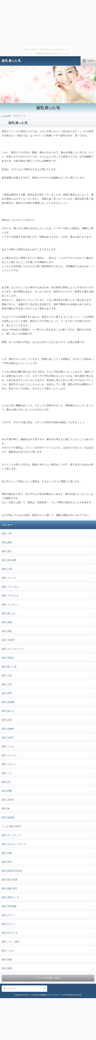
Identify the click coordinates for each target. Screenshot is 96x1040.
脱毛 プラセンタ (10, 595)
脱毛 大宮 (7, 684)
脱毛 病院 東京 (9, 888)
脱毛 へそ (7, 773)
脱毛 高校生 (8, 657)
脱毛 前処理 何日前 (12, 870)
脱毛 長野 (7, 693)
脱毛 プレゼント (10, 604)
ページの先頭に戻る (48, 978)
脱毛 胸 (5, 808)
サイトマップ (10, 988)
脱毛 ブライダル (10, 586)
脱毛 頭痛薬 (8, 817)
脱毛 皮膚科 (8, 728)
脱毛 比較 (7, 720)
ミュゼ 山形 (6, 116)
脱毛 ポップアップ (11, 835)
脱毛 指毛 (7, 861)
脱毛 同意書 (8, 702)
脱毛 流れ (7, 551)
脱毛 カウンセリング (13, 649)
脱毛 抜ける (8, 711)
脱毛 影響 (7, 791)
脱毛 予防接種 (9, 906)
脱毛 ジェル (8, 746)
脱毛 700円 (7, 737)
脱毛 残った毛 (11, 60)
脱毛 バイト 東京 (11, 941)
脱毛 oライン (8, 924)
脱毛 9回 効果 (9, 560)
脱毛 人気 (7, 675)
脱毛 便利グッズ (10, 897)
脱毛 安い (7, 782)
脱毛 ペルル (8, 950)
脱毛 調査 (7, 542)
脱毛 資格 (7, 631)
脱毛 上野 (7, 533)
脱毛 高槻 (7, 959)
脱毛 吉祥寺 (8, 799)
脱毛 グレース (9, 578)
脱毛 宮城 (7, 853)
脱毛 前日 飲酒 (9, 879)
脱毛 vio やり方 (10, 932)
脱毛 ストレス (9, 755)
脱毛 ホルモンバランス (14, 844)
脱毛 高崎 (7, 622)
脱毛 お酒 (7, 569)
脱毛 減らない (9, 613)
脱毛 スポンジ (9, 764)
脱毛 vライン (8, 915)
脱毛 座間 (7, 968)
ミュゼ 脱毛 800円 (11, 826)
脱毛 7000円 (8, 640)
